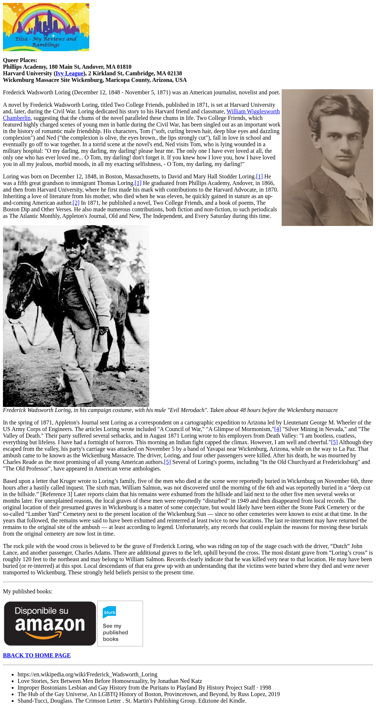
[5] (334, 442)
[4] (277, 429)
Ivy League (69, 73)
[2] (76, 203)
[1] (259, 176)
